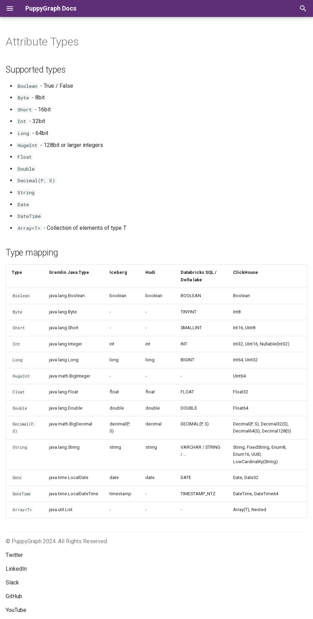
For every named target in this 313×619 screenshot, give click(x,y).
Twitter (14, 555)
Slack (12, 582)
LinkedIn (16, 568)
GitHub (14, 596)
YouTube (16, 610)
